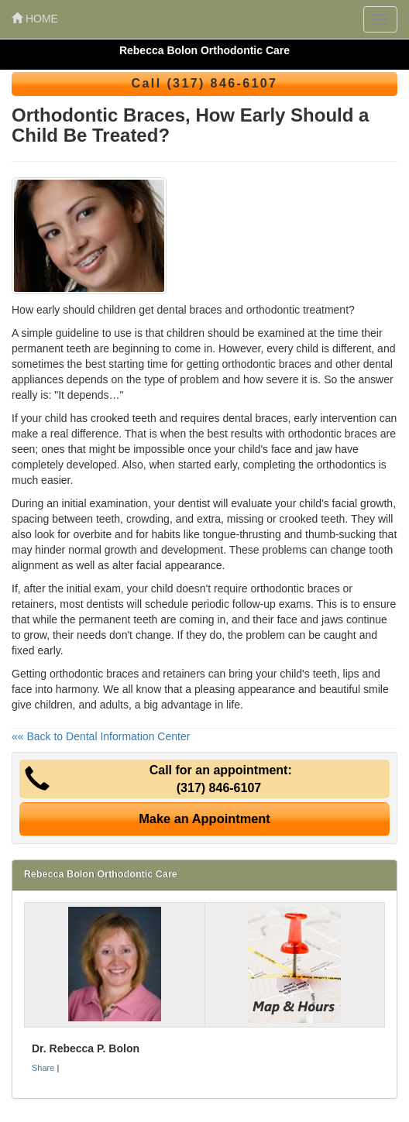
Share (43, 1067)
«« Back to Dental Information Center (101, 736)
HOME (35, 18)
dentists (104, 604)
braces (324, 588)
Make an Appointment (204, 818)
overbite (92, 534)
